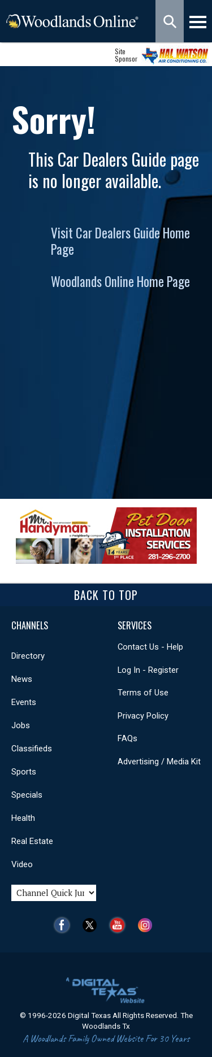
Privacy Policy (143, 716)
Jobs (20, 725)
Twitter (92, 925)
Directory (28, 656)
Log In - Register (148, 670)
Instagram (148, 925)
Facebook (64, 925)
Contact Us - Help (150, 647)
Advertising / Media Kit (159, 761)
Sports (23, 772)
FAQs (127, 738)
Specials (26, 795)
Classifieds (31, 748)
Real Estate (32, 841)
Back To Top (106, 594)
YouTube (120, 925)
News (21, 679)
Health (23, 818)
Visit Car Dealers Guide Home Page (120, 241)
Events (23, 702)
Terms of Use (143, 693)
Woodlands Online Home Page (120, 281)
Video (22, 864)
